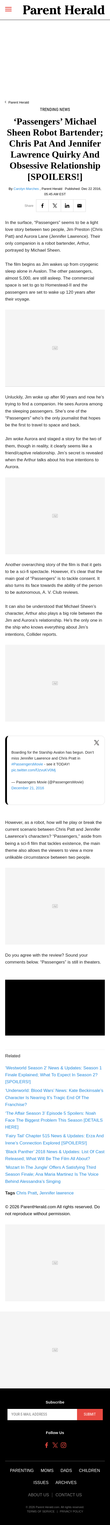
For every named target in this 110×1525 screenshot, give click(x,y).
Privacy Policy (71, 1511)
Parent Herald (18, 102)
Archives (66, 1482)
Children (89, 1470)
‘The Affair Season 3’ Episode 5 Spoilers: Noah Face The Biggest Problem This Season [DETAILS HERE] (54, 1120)
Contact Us (68, 1495)
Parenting (22, 1470)
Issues (41, 1482)
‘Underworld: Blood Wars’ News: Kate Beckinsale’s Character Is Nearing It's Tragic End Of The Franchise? (54, 1097)
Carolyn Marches (26, 189)
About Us (38, 1495)
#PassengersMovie (27, 764)
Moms (47, 1470)
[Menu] (8, 9)
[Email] (79, 205)
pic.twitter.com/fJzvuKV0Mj (33, 770)
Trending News (55, 109)
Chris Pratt (26, 1193)
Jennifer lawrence (56, 1193)
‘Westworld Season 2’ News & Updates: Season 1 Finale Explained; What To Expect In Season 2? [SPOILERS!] (53, 1075)
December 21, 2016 (27, 788)
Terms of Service (41, 1511)
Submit (90, 1414)
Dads (66, 1470)
